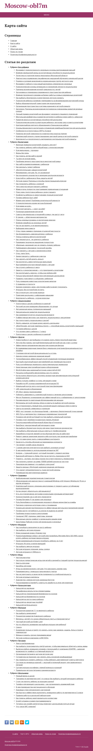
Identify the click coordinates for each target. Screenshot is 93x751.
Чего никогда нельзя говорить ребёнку (32, 186)
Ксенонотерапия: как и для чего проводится (33, 497)
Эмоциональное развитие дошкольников (33, 312)
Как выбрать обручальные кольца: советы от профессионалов (41, 431)
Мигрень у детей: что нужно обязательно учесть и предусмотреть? (43, 619)
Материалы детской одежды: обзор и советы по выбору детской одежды (45, 403)
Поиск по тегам (16, 52)
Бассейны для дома (23, 566)
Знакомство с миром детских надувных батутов (35, 580)
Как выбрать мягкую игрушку (28, 546)
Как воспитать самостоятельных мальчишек (34, 262)
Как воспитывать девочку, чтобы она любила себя (36, 273)
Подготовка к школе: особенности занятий (33, 303)
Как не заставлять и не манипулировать (32, 225)
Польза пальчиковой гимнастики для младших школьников (40, 276)
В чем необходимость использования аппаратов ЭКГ (37, 450)
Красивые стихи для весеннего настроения (33, 690)
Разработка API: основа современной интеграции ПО (37, 383)
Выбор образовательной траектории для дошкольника (38, 103)
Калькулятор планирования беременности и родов (36, 594)
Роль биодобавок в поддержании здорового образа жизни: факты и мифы (46, 502)
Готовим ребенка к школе (26, 329)
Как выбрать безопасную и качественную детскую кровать (40, 98)
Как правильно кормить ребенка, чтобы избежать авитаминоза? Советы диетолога (50, 660)
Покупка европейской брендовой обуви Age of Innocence (39, 422)
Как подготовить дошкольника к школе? (32, 320)
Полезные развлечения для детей (29, 211)
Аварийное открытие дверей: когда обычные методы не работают (43, 434)
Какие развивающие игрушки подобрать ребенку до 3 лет (39, 541)
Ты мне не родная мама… (26, 159)
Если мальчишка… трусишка (27, 150)
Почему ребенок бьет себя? (27, 198)
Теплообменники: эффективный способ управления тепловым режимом (45, 359)
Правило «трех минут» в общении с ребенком (34, 278)
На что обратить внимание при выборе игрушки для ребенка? (41, 624)
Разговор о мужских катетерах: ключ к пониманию (36, 505)
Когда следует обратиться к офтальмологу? (33, 491)
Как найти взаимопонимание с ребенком (32, 164)
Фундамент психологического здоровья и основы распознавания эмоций (45, 70)
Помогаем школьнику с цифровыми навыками (35, 295)
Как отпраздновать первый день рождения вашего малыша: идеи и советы (46, 406)
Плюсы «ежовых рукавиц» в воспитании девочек (35, 220)
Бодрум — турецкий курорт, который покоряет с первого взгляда (42, 453)
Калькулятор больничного (26, 605)
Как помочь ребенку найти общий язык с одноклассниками (39, 147)
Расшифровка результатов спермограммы (33, 591)
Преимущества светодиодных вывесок (31, 473)
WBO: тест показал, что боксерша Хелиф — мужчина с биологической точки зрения (49, 411)
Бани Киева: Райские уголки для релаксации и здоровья (38, 522)
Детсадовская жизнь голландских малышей (33, 309)
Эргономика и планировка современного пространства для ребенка (43, 92)
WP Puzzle (84, 747)
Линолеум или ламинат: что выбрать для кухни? (35, 464)
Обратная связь (16, 49)
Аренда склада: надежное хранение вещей (33, 356)
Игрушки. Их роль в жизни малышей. (31, 543)
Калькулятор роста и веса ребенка (30, 599)
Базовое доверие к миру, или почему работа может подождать (41, 287)
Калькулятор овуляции (25, 588)
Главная (13, 40)
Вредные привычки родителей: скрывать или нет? (36, 145)
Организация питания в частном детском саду (34, 654)
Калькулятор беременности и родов (30, 596)
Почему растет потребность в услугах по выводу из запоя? (39, 511)
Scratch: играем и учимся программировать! (33, 701)
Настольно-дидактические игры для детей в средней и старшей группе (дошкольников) (51, 560)
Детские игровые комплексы (27, 577)
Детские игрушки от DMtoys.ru (28, 552)
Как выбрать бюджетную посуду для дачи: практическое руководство (44, 428)
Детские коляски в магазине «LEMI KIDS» (32, 638)
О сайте (13, 46)
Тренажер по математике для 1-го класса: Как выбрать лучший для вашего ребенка (49, 679)
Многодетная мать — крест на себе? (30, 209)
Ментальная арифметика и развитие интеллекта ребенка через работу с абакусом (49, 117)
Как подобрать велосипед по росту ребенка (33, 527)
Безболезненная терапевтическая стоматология (35, 478)
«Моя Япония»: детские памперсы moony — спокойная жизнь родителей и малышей (49, 326)
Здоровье (22, 475)
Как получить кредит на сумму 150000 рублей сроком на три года (42, 461)
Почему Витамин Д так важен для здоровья (33, 499)
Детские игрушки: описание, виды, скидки (33, 549)
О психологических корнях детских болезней (34, 203)
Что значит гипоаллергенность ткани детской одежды (38, 470)
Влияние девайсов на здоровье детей (31, 223)
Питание (22, 641)
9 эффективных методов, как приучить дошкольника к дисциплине (43, 317)
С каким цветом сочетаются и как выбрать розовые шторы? (40, 447)
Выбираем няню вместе (25, 228)
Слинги (19, 627)
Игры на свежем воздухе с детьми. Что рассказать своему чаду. (41, 569)
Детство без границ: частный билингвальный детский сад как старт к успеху (46, 343)
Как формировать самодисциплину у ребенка (34, 234)
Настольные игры (23, 557)
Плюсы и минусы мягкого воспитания (31, 237)
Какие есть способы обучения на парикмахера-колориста (39, 442)
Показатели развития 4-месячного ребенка (33, 616)
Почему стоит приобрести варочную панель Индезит (37, 420)
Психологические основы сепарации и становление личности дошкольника (46, 87)
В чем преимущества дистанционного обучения (35, 687)
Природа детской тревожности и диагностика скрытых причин (41, 134)
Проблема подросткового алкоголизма (32, 513)
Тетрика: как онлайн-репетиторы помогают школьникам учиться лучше (45, 704)
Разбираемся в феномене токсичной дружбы (34, 248)
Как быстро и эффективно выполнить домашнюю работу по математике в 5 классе (49, 692)
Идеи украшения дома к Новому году (31, 533)
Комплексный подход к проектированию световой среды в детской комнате (47, 136)
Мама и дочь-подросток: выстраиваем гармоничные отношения (42, 189)
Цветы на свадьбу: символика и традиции (33, 408)
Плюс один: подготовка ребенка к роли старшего (36, 192)
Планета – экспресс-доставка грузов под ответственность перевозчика (45, 459)
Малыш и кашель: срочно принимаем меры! (33, 635)
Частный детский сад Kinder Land (29, 622)
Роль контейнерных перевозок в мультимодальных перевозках (42, 364)
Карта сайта (15, 43)
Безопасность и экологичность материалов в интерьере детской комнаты (46, 139)
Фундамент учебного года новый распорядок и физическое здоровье (44, 84)
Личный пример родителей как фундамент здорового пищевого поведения (46, 114)
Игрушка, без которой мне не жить (30, 290)
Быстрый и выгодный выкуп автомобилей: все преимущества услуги (43, 362)
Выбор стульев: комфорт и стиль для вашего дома (36, 381)
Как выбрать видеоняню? (26, 613)
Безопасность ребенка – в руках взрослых (33, 298)
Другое (21, 337)
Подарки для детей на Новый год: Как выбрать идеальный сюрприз (43, 417)
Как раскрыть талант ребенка (28, 167)
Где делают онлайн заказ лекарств (30, 445)
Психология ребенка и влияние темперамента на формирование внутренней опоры (50, 101)
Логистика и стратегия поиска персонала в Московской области (41, 75)
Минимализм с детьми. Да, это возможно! (33, 172)
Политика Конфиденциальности (23, 54)
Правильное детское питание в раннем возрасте (36, 670)
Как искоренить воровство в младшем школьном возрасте (40, 175)
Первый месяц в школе (25, 676)
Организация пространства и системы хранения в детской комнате (43, 106)
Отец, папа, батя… (23, 253)
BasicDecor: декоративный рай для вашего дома (35, 425)
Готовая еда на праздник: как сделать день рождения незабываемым (44, 657)
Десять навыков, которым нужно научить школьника (37, 323)
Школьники (23, 673)
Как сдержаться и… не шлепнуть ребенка (32, 239)
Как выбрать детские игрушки (28, 530)
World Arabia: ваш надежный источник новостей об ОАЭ (38, 370)
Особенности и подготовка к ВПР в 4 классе (33, 131)
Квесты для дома (22, 563)
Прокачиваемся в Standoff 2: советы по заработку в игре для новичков (44, 583)
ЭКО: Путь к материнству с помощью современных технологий (41, 414)
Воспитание (23, 142)
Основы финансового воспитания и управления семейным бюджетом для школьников (51, 128)
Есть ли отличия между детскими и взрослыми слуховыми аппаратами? (44, 494)
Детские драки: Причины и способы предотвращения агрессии (41, 181)
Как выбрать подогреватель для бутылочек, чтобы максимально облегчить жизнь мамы (51, 646)
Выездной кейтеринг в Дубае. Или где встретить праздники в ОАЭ (43, 456)
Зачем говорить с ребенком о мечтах (31, 256)
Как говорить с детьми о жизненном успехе (33, 251)
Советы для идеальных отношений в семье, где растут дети (40, 214)
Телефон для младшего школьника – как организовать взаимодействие (45, 684)
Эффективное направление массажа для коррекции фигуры (40, 345)
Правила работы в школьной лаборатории (33, 695)
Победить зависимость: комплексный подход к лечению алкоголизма (44, 394)
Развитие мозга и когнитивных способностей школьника (39, 120)
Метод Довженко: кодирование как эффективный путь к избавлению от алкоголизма (50, 397)
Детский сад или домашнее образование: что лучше (37, 306)
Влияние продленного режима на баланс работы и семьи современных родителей (49, 95)
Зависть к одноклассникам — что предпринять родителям (39, 270)
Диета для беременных (25, 643)
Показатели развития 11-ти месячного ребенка (35, 610)
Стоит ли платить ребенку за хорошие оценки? (35, 681)
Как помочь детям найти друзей (29, 156)
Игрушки (22, 525)
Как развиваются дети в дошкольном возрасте (35, 315)
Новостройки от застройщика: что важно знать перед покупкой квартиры (46, 340)
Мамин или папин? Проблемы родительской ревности (38, 200)
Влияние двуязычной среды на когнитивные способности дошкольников (45, 73)
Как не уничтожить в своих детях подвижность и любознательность (43, 574)
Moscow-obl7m (26, 5)
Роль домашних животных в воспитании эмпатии (36, 281)
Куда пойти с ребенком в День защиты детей (34, 178)
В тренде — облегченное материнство (31, 217)
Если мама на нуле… (24, 206)
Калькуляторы (24, 585)
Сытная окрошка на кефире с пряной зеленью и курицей (39, 667)
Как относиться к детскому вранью (30, 292)
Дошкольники (24, 301)
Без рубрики (23, 67)
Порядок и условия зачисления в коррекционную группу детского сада (44, 81)
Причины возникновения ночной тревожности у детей (38, 89)
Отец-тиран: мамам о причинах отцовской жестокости (38, 231)
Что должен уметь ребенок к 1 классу (31, 331)
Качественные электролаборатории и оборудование (37, 367)
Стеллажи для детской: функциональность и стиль (36, 353)
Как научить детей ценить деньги (29, 259)
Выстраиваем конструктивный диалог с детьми (35, 264)
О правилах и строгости (25, 284)
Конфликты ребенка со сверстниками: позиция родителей (39, 195)
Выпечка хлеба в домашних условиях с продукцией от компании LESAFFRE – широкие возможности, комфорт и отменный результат (50, 650)
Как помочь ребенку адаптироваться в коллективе (36, 698)
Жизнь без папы (22, 153)
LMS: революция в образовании (29, 389)
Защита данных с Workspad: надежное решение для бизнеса (40, 467)
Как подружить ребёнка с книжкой (30, 184)
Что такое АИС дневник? (26, 706)
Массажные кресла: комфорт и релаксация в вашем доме (39, 519)
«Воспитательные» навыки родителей (31, 170)
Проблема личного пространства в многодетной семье (38, 161)
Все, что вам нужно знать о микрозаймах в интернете (38, 439)
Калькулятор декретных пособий (29, 602)
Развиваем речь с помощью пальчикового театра (36, 571)
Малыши (22, 608)
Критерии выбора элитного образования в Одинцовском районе (42, 125)
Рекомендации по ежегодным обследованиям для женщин (39, 400)
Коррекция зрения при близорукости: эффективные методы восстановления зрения (50, 508)
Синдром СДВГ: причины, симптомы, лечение (34, 516)
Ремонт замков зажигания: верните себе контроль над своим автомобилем (46, 436)
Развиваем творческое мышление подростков (35, 242)
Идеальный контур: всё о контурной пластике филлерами (39, 386)
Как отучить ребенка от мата (27, 267)
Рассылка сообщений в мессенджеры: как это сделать (37, 373)
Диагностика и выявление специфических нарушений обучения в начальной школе (49, 78)
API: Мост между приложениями (29, 392)
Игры (20, 555)
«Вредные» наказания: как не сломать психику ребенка (38, 245)
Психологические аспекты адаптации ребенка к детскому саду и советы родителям (49, 122)
